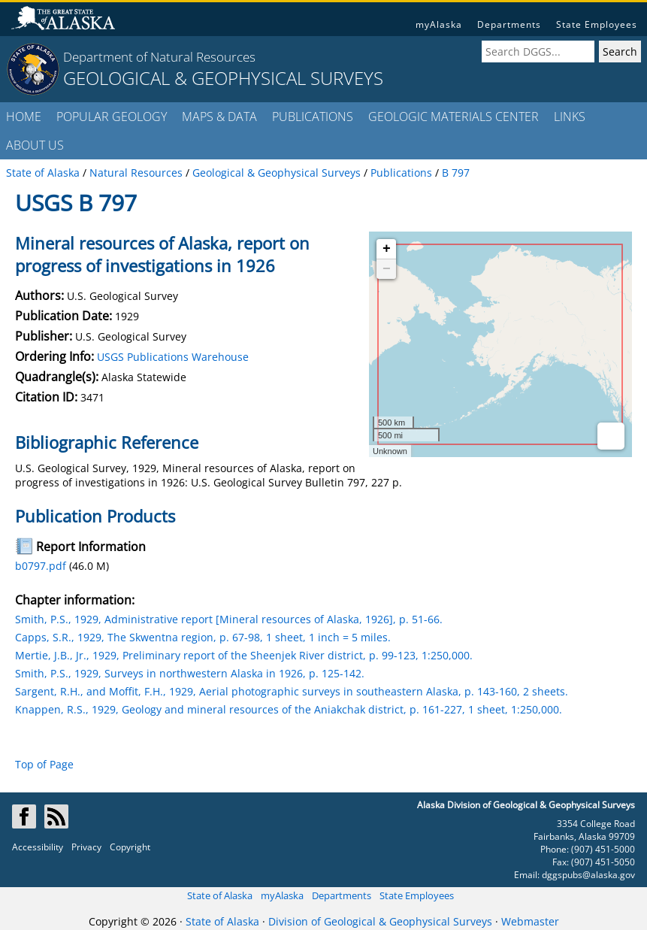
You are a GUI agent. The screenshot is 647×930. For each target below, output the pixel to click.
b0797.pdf (40, 566)
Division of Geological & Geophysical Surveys (380, 921)
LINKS (569, 116)
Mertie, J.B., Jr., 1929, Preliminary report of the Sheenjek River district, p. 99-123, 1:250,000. (244, 655)
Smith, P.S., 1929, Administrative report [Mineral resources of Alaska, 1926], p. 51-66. (229, 619)
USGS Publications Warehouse (173, 357)
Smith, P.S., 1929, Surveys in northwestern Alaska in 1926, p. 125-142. (189, 673)
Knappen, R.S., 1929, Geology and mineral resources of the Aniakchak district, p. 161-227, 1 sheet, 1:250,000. (288, 709)
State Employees (596, 24)
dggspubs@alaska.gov (588, 874)
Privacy (86, 847)
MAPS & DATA (219, 116)
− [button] (386, 269)
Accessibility (37, 847)
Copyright (130, 847)
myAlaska (439, 24)
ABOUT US (35, 145)
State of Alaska (219, 895)
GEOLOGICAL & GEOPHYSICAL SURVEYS (223, 77)
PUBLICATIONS (312, 116)
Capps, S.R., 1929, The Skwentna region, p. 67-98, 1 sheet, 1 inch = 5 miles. (203, 637)
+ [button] (386, 249)
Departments (509, 24)
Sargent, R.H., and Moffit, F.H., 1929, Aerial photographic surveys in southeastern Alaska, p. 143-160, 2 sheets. (291, 691)
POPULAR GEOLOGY (111, 116)
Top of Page (44, 764)
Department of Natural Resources (159, 56)
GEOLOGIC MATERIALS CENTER (453, 116)
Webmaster (530, 921)
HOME (23, 116)
